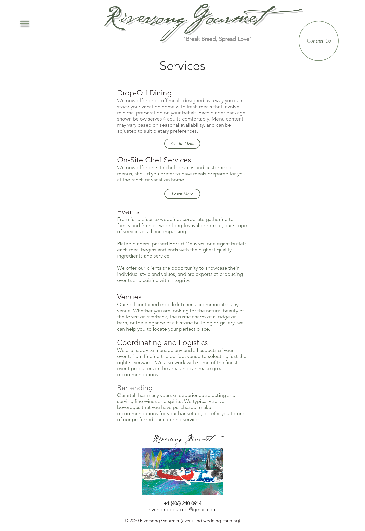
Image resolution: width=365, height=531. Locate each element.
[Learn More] (182, 194)
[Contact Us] (319, 41)
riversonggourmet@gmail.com (183, 509)
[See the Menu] (182, 144)
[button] (24, 23)
